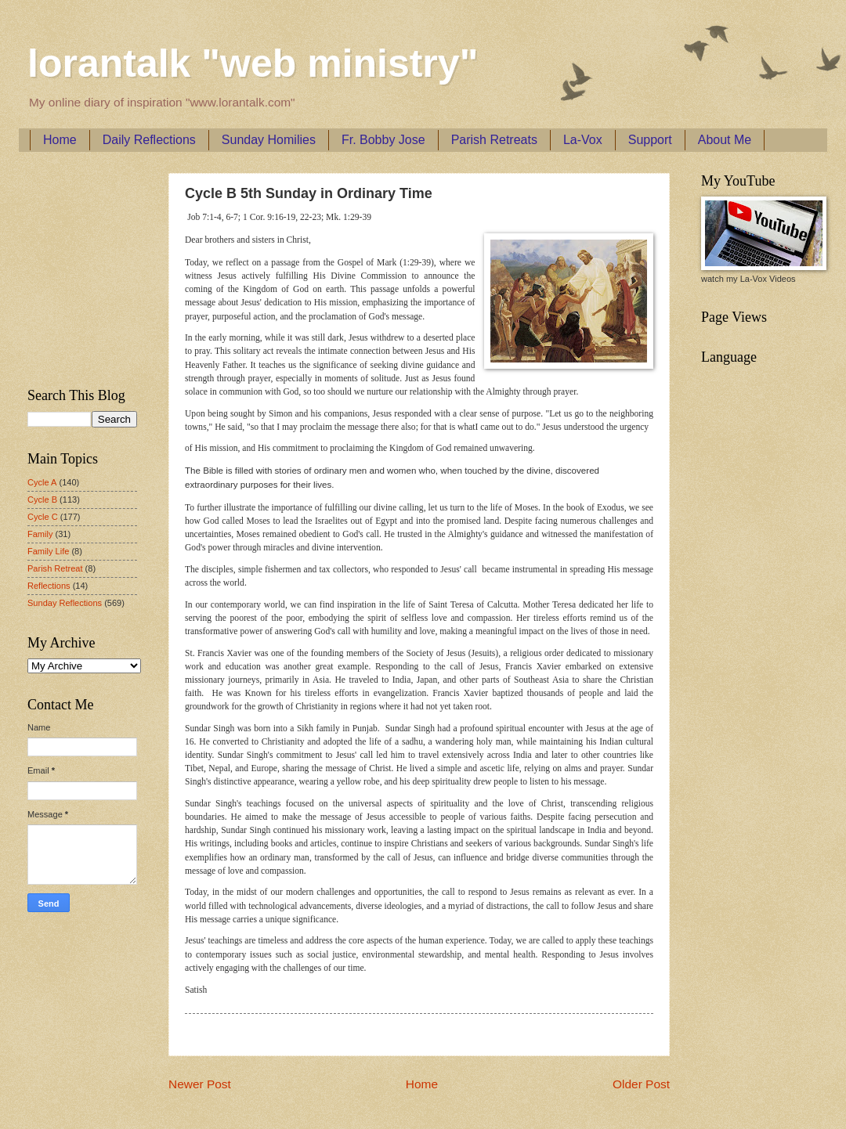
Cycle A (41, 482)
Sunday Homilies (269, 139)
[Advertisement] (74, 267)
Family (39, 534)
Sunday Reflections (64, 603)
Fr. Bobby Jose (383, 139)
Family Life (48, 551)
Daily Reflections (149, 139)
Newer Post (199, 1084)
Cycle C (42, 516)
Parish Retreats (494, 139)
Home (60, 139)
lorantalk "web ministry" (252, 63)
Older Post (641, 1084)
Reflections (48, 585)
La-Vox (582, 139)
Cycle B (42, 499)
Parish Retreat (55, 568)
